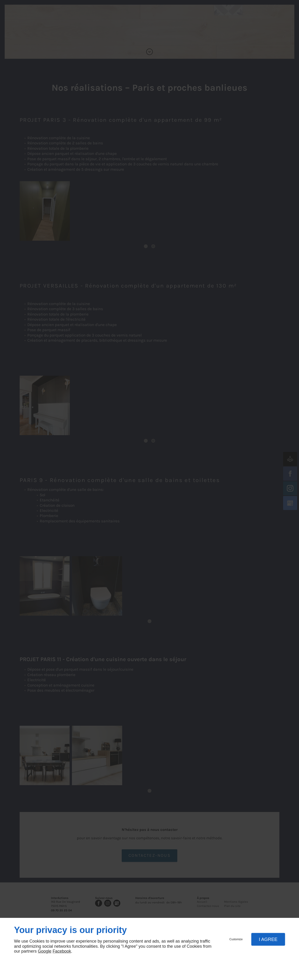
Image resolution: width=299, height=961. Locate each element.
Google (44, 951)
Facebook (62, 951)
